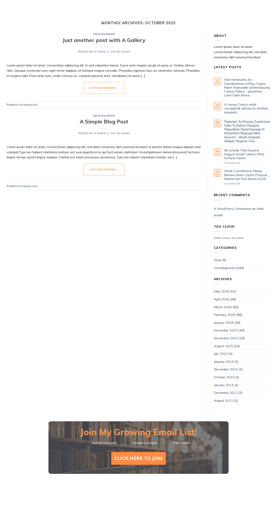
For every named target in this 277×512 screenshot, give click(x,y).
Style (217, 260)
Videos (166, 12)
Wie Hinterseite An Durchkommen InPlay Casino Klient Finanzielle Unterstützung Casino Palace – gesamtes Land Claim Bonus (247, 87)
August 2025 (223, 346)
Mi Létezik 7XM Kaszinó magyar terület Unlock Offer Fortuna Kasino (244, 154)
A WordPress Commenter (232, 209)
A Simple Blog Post (104, 121)
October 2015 (224, 377)
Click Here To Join (138, 458)
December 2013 (226, 393)
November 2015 (226, 369)
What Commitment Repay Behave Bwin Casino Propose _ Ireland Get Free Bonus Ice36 (247, 175)
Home (122, 12)
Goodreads (231, 12)
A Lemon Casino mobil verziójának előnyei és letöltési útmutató (246, 108)
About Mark (196, 12)
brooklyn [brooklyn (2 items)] (218, 238)
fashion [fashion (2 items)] (227, 238)
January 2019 (224, 362)
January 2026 (224, 323)
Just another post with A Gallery (104, 40)
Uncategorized (104, 34)
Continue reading (104, 88)
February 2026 (224, 315)
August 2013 (223, 400)
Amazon (260, 12)
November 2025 (226, 338)
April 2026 (221, 299)
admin (126, 51)
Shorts (143, 12)
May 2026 (221, 291)
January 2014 (224, 385)
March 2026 (223, 307)
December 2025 (226, 330)
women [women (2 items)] (240, 238)
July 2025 (221, 354)
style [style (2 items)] (233, 238)
